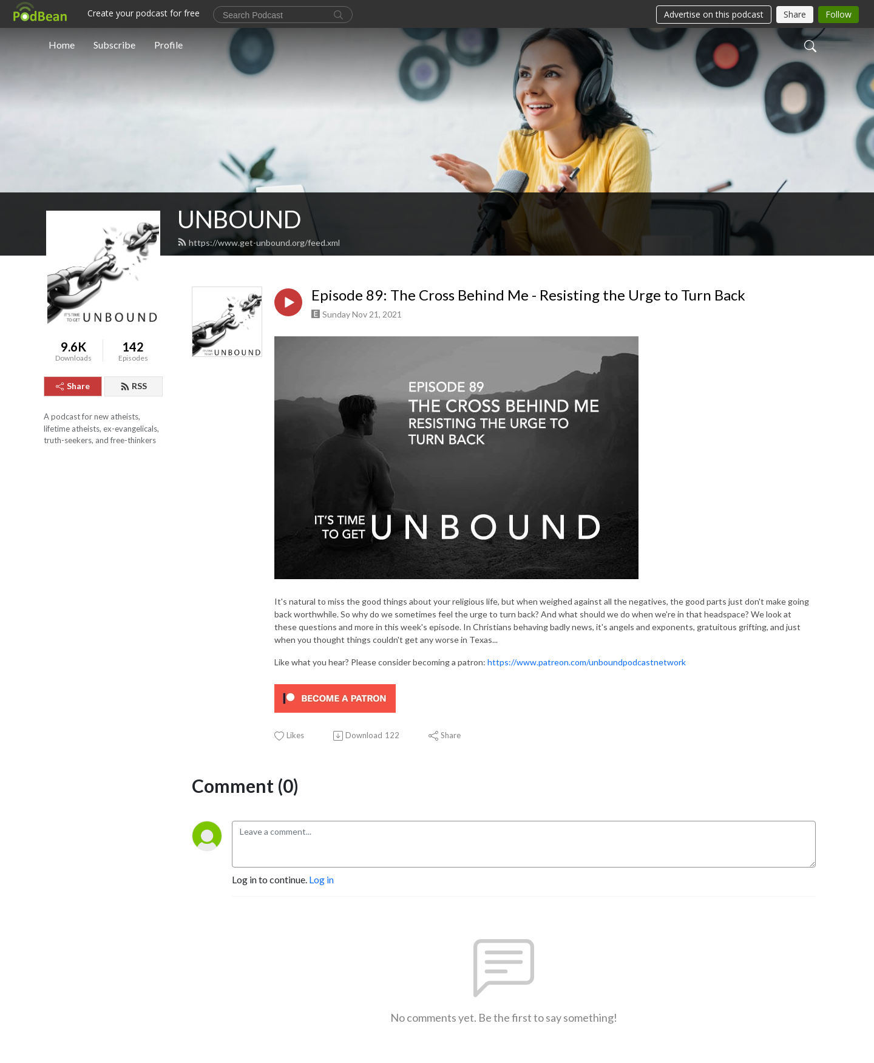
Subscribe (114, 44)
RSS (133, 386)
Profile (168, 44)
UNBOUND (239, 219)
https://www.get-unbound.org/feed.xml (258, 242)
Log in (321, 879)
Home (62, 44)
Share (73, 386)
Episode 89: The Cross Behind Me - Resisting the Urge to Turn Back (528, 295)
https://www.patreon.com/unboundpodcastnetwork (586, 662)
